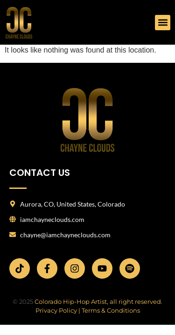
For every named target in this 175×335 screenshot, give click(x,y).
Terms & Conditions (111, 310)
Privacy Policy (56, 310)
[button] (162, 22)
